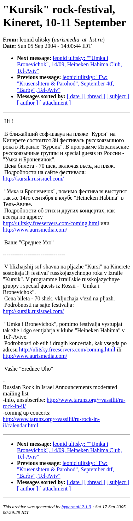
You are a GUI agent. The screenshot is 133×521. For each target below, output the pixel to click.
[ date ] (75, 96)
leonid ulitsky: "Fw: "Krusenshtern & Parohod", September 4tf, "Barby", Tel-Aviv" (65, 83)
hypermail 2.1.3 (76, 506)
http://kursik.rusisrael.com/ (33, 179)
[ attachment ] (55, 103)
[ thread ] (94, 96)
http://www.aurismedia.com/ (35, 230)
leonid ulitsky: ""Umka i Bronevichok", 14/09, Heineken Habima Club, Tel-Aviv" (69, 64)
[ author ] (27, 103)
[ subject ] (117, 96)
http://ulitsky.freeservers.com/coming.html (51, 223)
